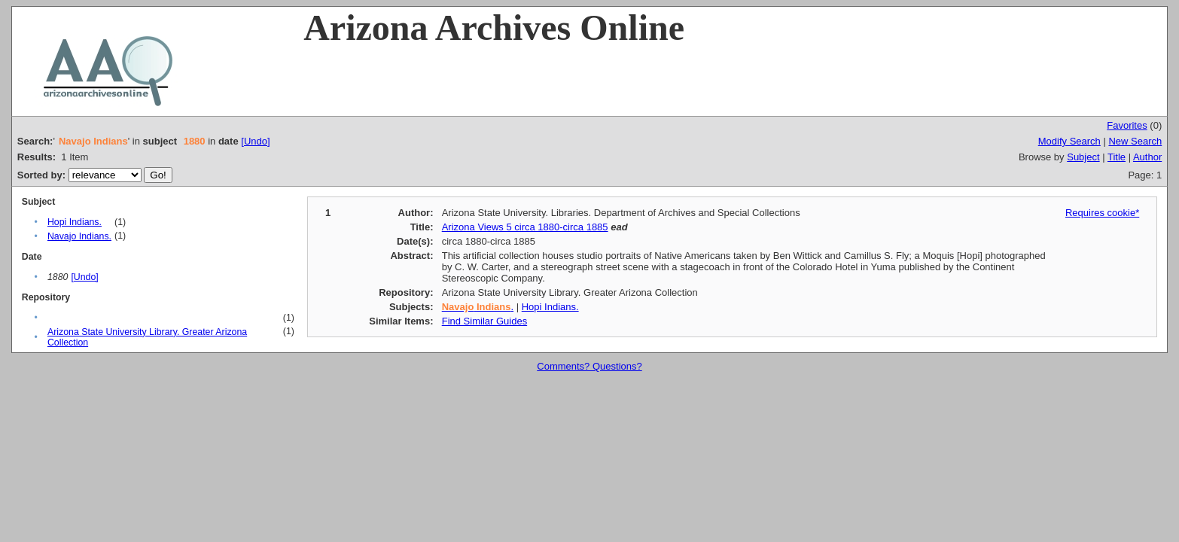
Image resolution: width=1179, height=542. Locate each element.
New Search (1135, 141)
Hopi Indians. (74, 222)
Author (1147, 157)
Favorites (1127, 125)
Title (1116, 157)
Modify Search (1069, 141)
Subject (1083, 157)
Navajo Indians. (79, 236)
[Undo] (255, 141)
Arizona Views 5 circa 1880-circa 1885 (525, 227)
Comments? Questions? (589, 366)
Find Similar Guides (484, 321)
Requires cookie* (1102, 212)
